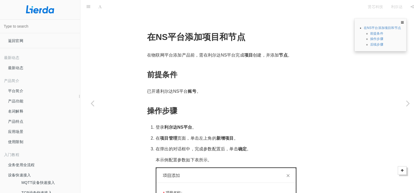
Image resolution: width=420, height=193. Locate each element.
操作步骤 (376, 39)
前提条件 (376, 33)
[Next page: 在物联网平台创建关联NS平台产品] (408, 103)
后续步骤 (376, 44)
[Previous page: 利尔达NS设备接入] (92, 103)
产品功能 (15, 101)
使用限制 (15, 142)
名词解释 (15, 111)
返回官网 (15, 41)
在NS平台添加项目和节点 (382, 28)
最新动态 (15, 68)
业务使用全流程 (21, 165)
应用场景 (15, 131)
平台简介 (15, 91)
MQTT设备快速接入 (38, 182)
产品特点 (15, 121)
